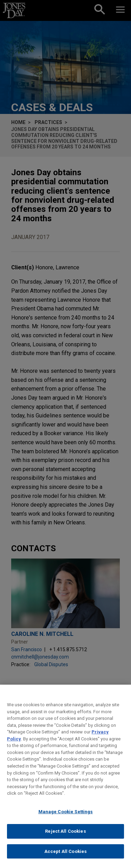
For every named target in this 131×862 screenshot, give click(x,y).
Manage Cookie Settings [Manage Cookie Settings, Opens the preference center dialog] (65, 815)
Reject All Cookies (65, 835)
